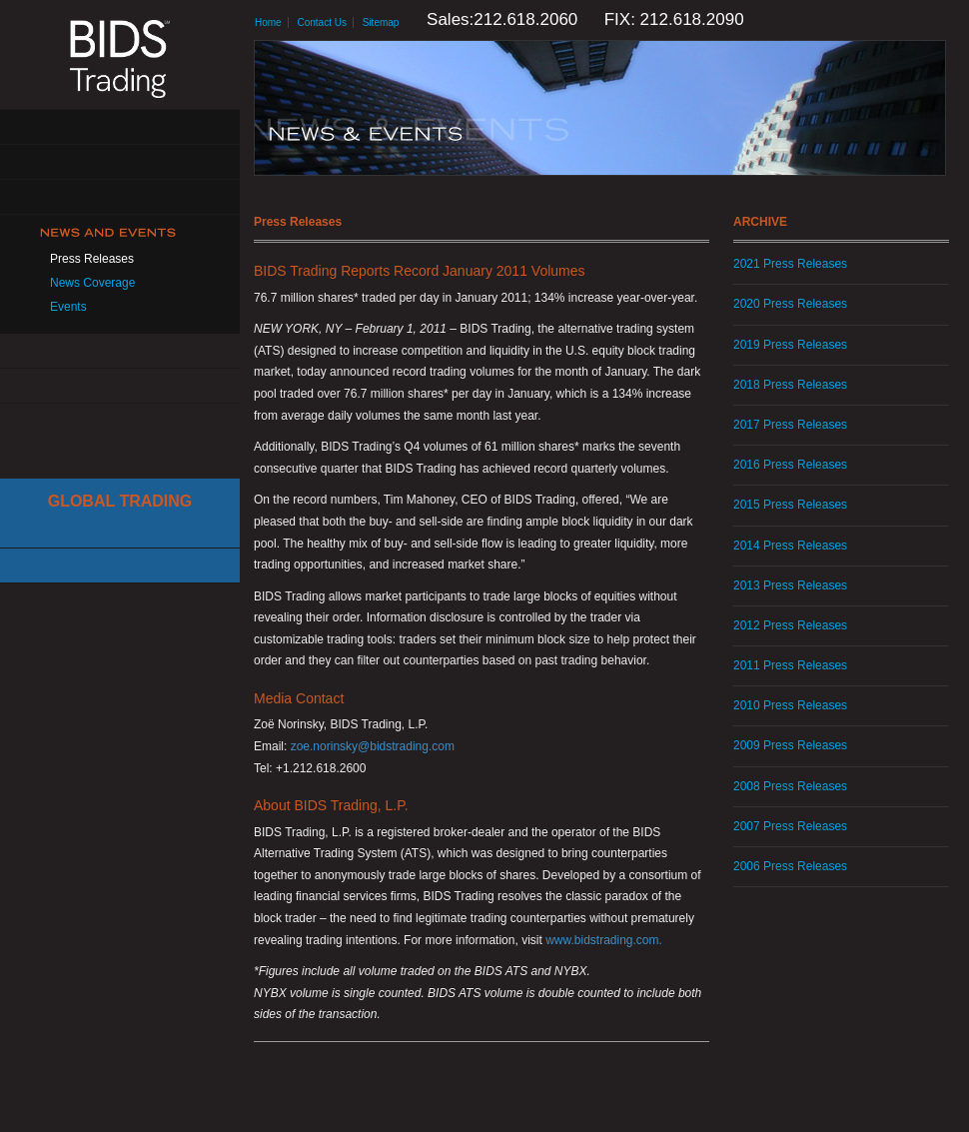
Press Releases (92, 259)
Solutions (120, 162)
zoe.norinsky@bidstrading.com (373, 746)
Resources (120, 351)
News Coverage (92, 283)
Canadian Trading (120, 566)
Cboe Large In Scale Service (120, 531)
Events (68, 307)
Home (268, 22)
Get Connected (120, 197)
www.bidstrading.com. (603, 940)
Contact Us (120, 386)
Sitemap (381, 22)
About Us (120, 127)
